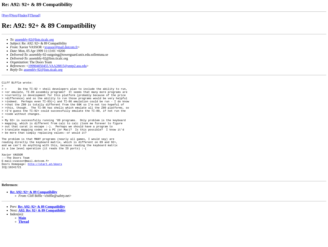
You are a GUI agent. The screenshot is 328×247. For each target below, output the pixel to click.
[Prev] (6, 15)
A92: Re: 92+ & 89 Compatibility (42, 230)
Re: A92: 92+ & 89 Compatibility (33, 212)
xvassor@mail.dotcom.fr (61, 47)
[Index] (24, 15)
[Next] (14, 15)
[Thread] (34, 15)
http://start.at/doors (45, 181)
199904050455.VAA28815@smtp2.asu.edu (57, 66)
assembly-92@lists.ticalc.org (34, 39)
